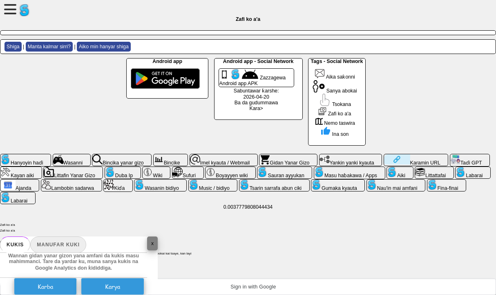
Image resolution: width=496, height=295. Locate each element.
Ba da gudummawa (256, 103)
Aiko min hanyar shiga (104, 47)
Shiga (13, 47)
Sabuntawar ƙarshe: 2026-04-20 (256, 94)
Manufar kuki (58, 245)
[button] (248, 287)
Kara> (256, 108)
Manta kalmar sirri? (49, 47)
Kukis (15, 245)
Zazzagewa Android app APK (252, 77)
